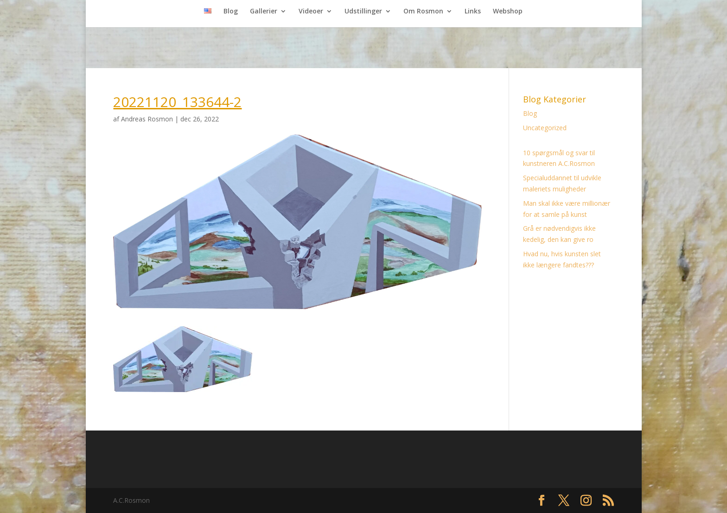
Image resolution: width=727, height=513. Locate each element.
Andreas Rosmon (147, 118)
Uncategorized (545, 127)
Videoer (311, 11)
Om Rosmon (423, 11)
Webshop (508, 11)
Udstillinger (363, 11)
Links (473, 11)
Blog (230, 11)
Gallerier (263, 11)
